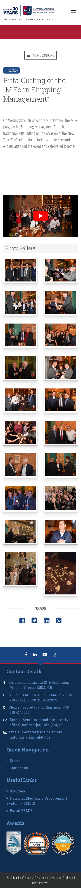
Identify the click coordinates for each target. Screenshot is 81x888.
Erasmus (17, 760)
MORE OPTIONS (40, 55)
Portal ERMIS (21, 810)
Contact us (19, 767)
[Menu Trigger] (73, 13)
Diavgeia (17, 791)
